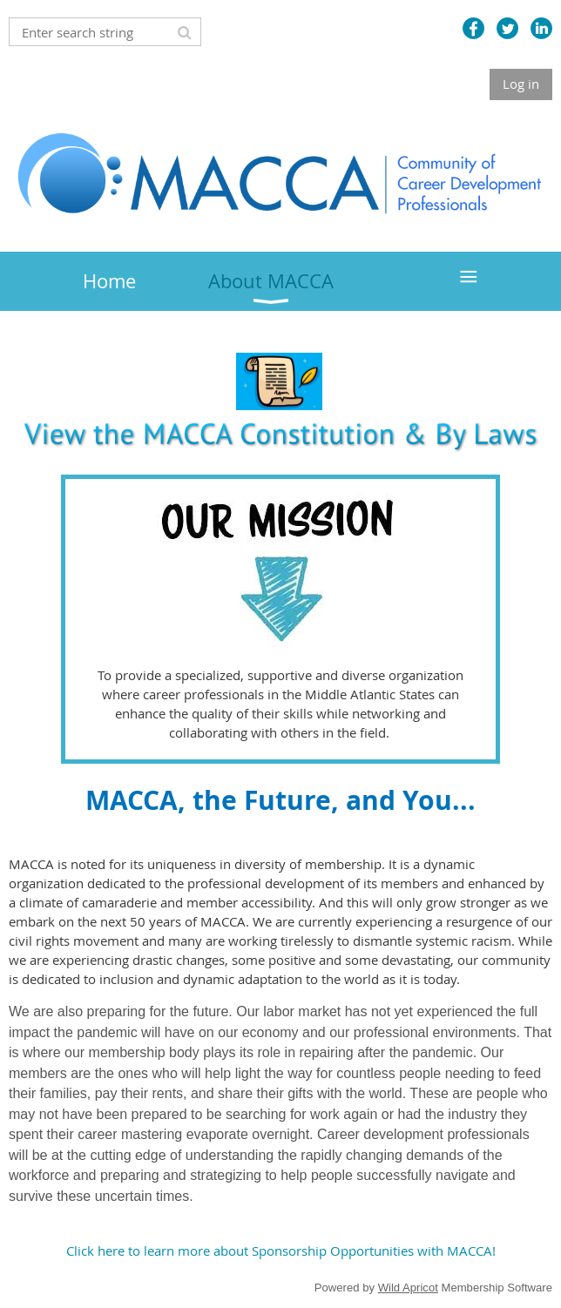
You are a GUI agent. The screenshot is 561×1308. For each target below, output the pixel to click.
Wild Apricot (408, 1287)
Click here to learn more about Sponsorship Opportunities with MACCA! (281, 1250)
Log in (521, 83)
